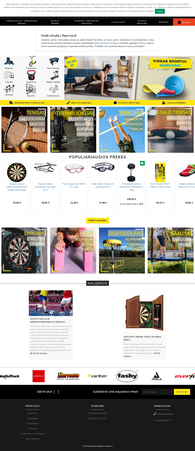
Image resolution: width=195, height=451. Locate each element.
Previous (4, 376)
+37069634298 (163, 414)
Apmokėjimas (33, 438)
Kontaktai (33, 418)
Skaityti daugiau (40, 353)
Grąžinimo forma (97, 418)
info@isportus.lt (162, 420)
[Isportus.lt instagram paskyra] (58, 392)
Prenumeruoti (182, 392)
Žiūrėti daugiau (97, 220)
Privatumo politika (97, 413)
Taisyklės (32, 428)
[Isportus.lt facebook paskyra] (54, 392)
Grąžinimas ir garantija (32, 433)
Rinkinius (142, 43)
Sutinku (160, 11)
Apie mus (32, 413)
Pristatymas (33, 423)
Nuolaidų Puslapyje (109, 43)
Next (190, 376)
